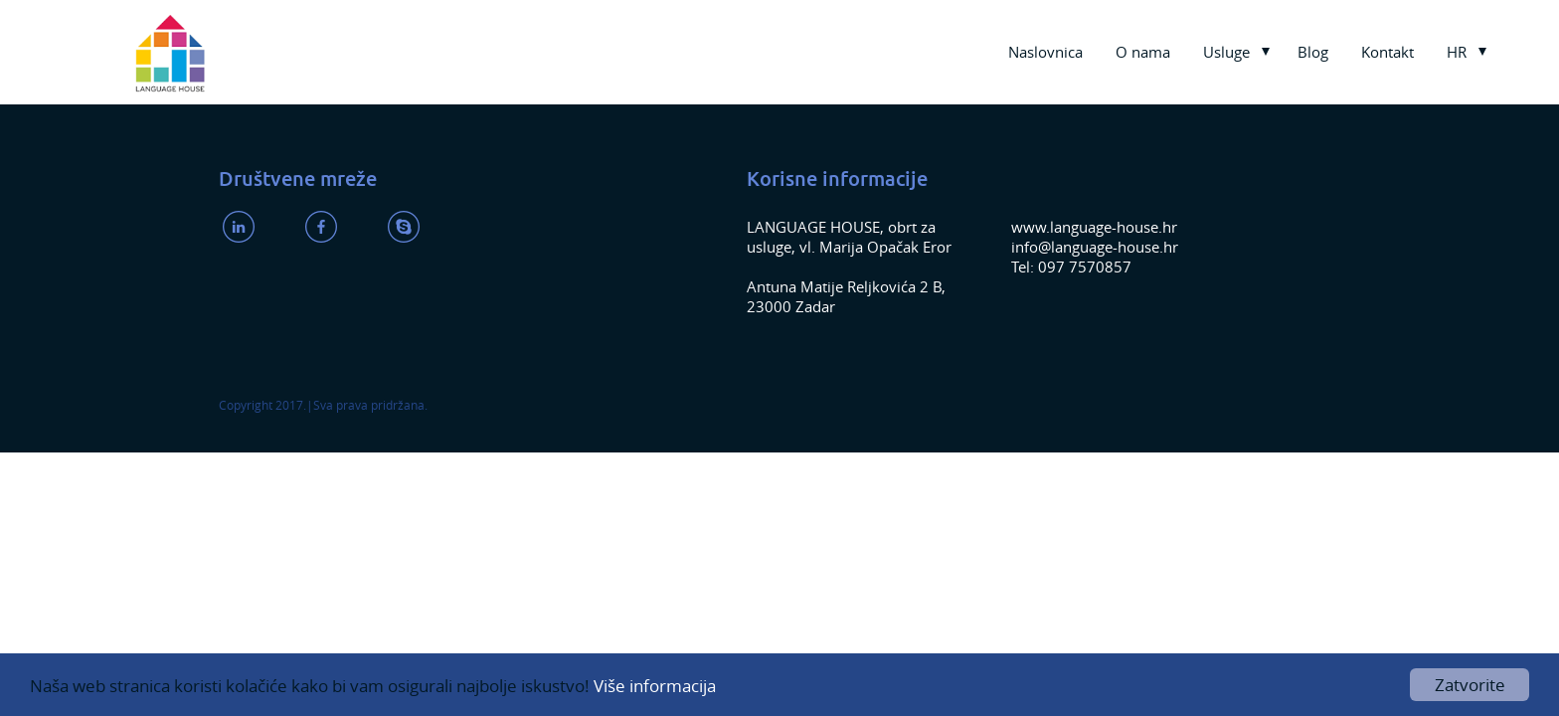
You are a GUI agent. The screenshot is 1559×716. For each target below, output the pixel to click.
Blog (1313, 52)
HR (1457, 52)
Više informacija (655, 685)
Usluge (1226, 52)
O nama (1143, 52)
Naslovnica (1045, 52)
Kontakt (1387, 52)
